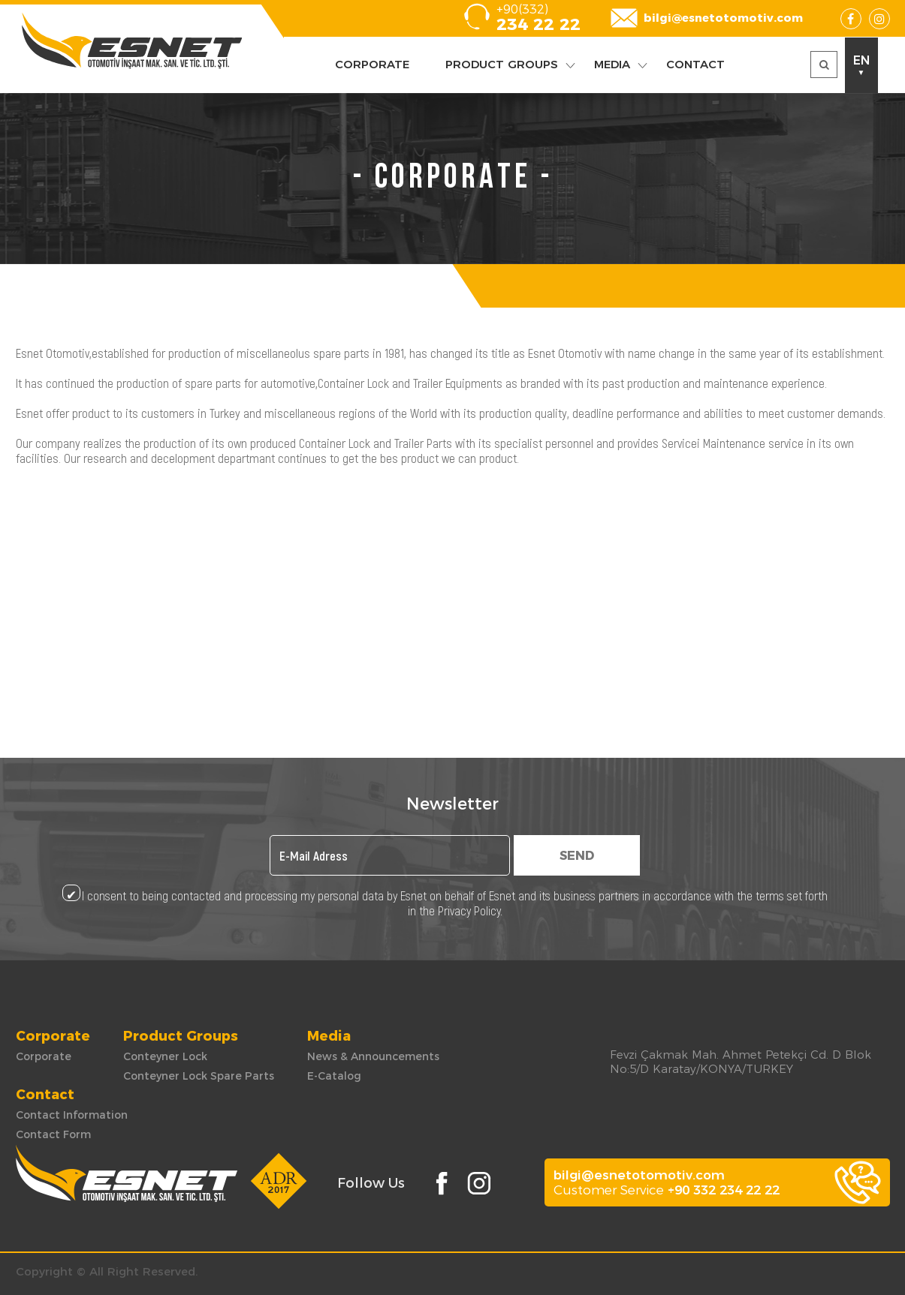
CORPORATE (372, 64)
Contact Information (72, 1115)
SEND (577, 856)
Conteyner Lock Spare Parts (198, 1076)
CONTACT (695, 64)
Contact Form (53, 1134)
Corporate (43, 1056)
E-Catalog (334, 1076)
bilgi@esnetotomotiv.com (723, 18)
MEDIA (612, 64)
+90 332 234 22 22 (724, 1189)
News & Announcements (373, 1056)
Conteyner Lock (165, 1056)
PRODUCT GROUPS (501, 64)
